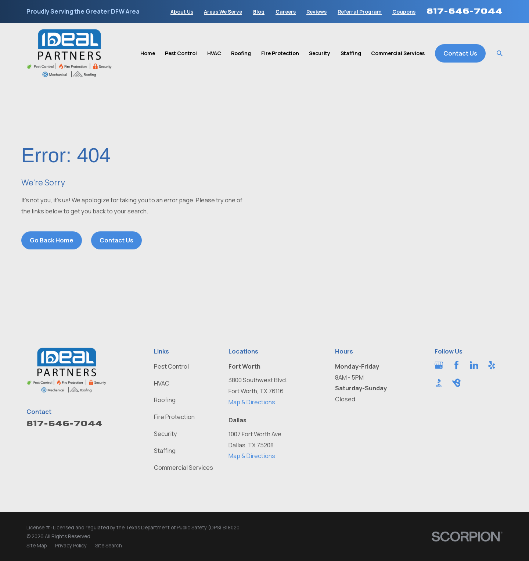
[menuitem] (36, 545)
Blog (258, 11)
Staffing (165, 450)
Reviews (316, 11)
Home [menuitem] (147, 53)
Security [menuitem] (319, 53)
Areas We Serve (223, 11)
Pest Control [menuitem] (181, 53)
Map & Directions (251, 402)
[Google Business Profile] (439, 365)
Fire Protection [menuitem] (280, 53)
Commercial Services (183, 467)
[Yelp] (491, 365)
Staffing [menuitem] (351, 53)
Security (165, 433)
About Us (181, 11)
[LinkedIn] (474, 365)
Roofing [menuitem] (241, 53)
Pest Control (171, 366)
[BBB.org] (439, 383)
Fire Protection (174, 416)
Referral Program (360, 11)
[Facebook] (456, 365)
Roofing (165, 399)
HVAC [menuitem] (214, 53)
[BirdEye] (456, 383)
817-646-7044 (465, 11)
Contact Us (460, 53)
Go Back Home (51, 240)
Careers (286, 11)
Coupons (403, 11)
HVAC (161, 383)
